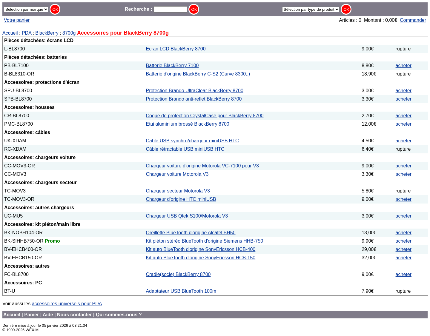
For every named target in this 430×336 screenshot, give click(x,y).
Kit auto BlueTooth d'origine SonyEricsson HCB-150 (200, 257)
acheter (403, 65)
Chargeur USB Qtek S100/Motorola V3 (187, 215)
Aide (48, 314)
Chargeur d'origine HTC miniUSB (181, 199)
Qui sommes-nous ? (119, 314)
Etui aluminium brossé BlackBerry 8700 (187, 124)
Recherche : (156, 9)
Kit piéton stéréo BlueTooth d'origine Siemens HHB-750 (204, 240)
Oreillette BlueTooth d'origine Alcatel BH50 (190, 232)
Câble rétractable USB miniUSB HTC (185, 149)
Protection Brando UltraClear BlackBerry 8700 (194, 90)
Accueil (10, 33)
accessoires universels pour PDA (67, 303)
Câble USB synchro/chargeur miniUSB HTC (192, 140)
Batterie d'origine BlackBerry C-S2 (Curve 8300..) (198, 73)
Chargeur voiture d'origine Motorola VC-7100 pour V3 (202, 165)
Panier (31, 314)
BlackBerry (46, 33)
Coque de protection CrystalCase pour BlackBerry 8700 (204, 115)
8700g (69, 33)
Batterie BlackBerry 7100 (172, 65)
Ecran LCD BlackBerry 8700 (175, 48)
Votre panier (17, 20)
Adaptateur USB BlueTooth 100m (181, 291)
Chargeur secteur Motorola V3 (178, 190)
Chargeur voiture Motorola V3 (177, 174)
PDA (26, 33)
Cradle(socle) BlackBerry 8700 (178, 274)
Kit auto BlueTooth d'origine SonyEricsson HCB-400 (200, 249)
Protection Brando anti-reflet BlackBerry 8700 (194, 98)
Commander (413, 20)
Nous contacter (74, 314)
